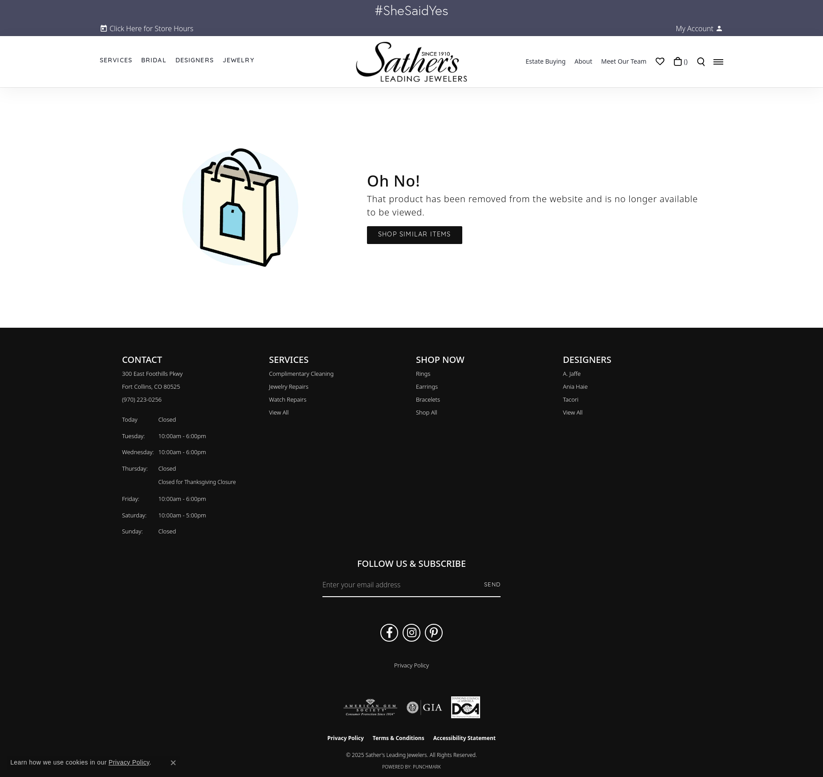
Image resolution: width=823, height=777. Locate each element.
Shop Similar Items (414, 235)
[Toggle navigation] (718, 62)
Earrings (427, 386)
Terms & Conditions (398, 738)
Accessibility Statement (464, 738)
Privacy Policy (411, 665)
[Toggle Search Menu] (701, 62)
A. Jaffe (572, 374)
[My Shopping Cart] (680, 61)
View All (279, 412)
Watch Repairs (287, 399)
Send (492, 585)
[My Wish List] (660, 61)
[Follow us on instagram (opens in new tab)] (411, 633)
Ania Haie (575, 386)
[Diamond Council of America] (465, 707)
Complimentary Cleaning (301, 374)
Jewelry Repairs (288, 386)
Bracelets (428, 399)
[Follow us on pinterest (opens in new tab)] (434, 633)
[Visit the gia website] (424, 707)
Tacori (571, 399)
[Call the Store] (142, 399)
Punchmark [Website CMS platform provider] (427, 767)
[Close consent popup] (173, 762)
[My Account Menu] (700, 28)
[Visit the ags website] (370, 707)
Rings (423, 374)
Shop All (426, 412)
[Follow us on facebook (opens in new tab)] (389, 633)
